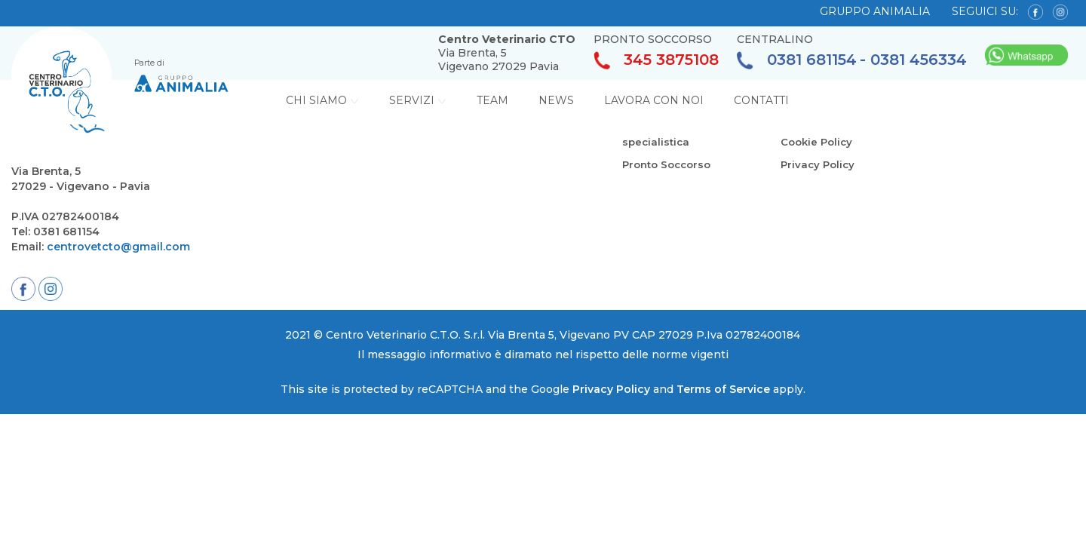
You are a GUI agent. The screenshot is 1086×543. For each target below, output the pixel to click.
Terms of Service (723, 389)
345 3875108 (656, 60)
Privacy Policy (819, 164)
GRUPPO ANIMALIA (875, 11)
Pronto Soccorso (670, 164)
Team (492, 100)
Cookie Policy (819, 142)
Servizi (417, 100)
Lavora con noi (654, 100)
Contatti (761, 100)
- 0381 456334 (913, 60)
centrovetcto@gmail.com (118, 246)
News (556, 100)
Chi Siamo (322, 100)
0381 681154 (797, 60)
